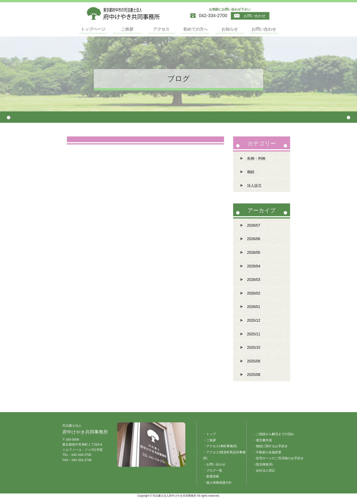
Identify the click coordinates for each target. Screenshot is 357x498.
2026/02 (253, 293)
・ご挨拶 (209, 440)
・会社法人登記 (264, 470)
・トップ (209, 434)
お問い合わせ (249, 16)
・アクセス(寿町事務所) (220, 446)
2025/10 (253, 347)
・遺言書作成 (262, 440)
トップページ (93, 29)
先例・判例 (256, 158)
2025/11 (253, 334)
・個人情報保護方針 (217, 482)
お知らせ (230, 29)
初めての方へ (195, 29)
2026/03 (253, 280)
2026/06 (253, 239)
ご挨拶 (127, 29)
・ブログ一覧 (212, 470)
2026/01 (253, 307)
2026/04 (253, 266)
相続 (250, 172)
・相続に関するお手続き (270, 446)
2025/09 (253, 361)
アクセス (161, 29)
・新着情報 (211, 476)
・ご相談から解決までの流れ (273, 434)
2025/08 (253, 375)
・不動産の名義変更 (267, 452)
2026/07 (253, 225)
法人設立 (254, 185)
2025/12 (253, 320)
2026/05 (253, 252)
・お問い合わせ (214, 464)
